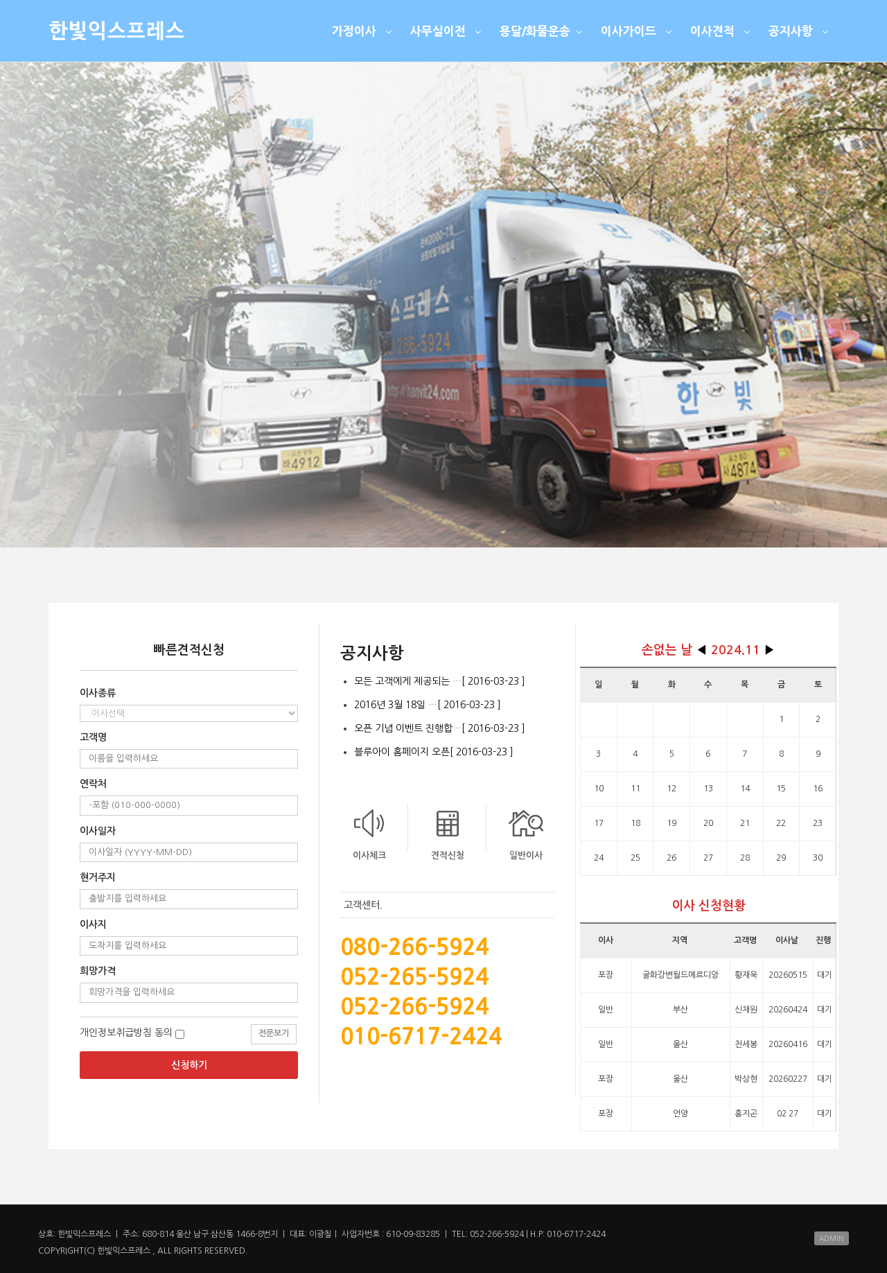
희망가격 (98, 971)
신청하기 (189, 1065)
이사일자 (98, 831)
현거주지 (98, 877)
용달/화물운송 (543, 31)
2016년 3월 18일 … (427, 705)
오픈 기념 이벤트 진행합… (439, 728)
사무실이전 (447, 31)
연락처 (93, 784)
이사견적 (721, 31)
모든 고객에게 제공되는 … (439, 681)
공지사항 (800, 31)
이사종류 (98, 693)
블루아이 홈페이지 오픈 (433, 752)
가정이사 (363, 31)
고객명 (93, 737)
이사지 (93, 924)
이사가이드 (638, 31)
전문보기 (273, 1033)
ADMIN (831, 1238)
